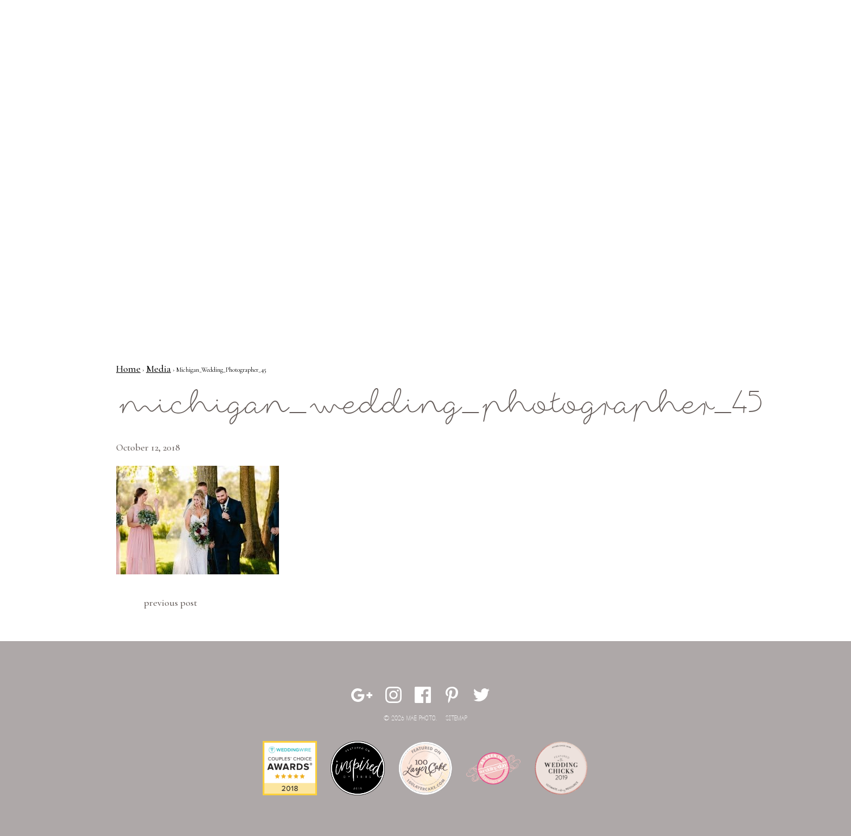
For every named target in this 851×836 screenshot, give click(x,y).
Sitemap (456, 718)
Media (158, 369)
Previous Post (170, 603)
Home (128, 369)
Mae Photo (86, 43)
